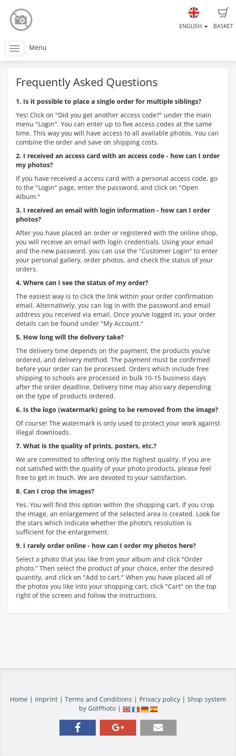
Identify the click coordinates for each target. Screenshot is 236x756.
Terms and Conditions (98, 699)
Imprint (46, 699)
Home (19, 699)
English (193, 18)
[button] (77, 728)
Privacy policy (159, 699)
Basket (223, 18)
